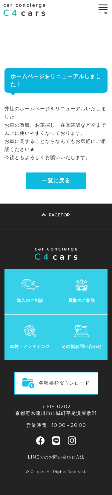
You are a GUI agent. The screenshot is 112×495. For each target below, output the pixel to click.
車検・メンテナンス (30, 346)
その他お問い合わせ (82, 346)
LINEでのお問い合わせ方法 (56, 457)
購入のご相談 (30, 300)
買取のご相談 (81, 300)
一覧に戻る (56, 180)
